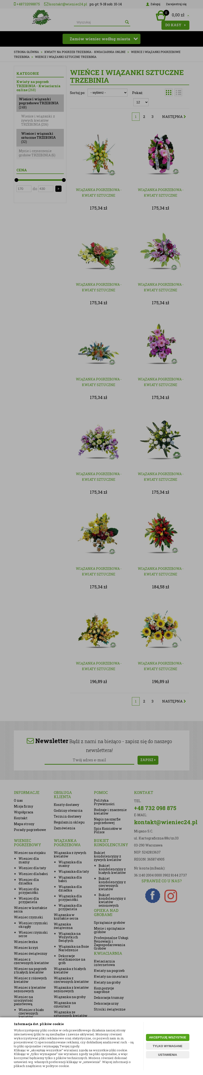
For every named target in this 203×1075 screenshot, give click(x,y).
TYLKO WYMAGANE (167, 1046)
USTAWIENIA (167, 1054)
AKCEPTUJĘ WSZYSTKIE (167, 1037)
